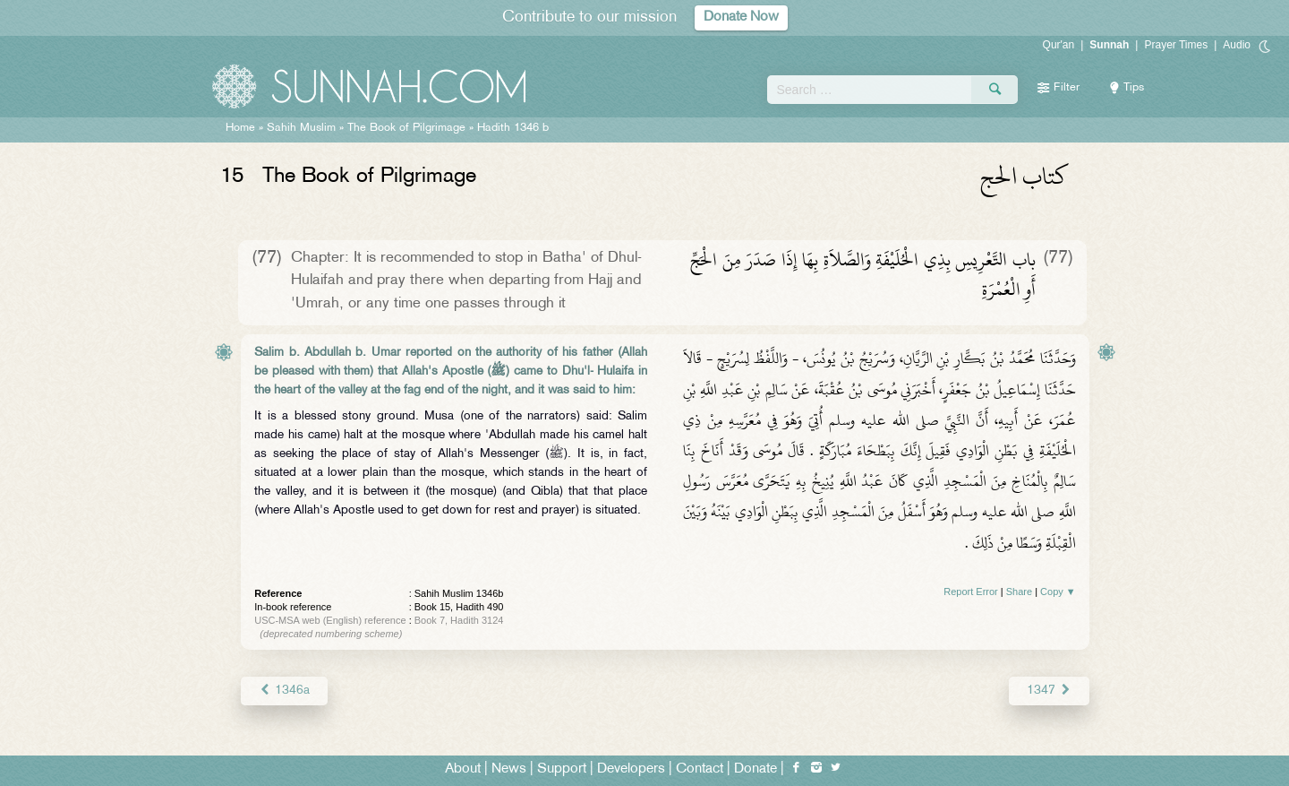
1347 (1049, 690)
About (463, 769)
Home (240, 128)
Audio (1237, 45)
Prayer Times (1176, 45)
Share (1019, 591)
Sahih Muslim (301, 128)
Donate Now (741, 17)
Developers (631, 769)
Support (561, 769)
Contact (699, 769)
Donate (755, 769)
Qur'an (1059, 45)
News (508, 769)
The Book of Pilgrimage (406, 128)
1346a (284, 690)
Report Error (970, 591)
